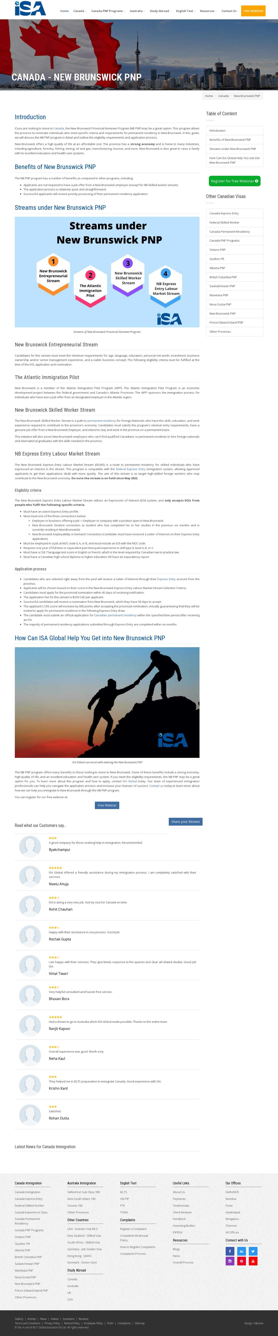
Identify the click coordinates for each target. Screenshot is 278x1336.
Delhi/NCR (232, 1192)
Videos (54, 1319)
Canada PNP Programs (108, 11)
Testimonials (181, 1205)
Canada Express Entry (224, 213)
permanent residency (101, 421)
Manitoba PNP (219, 295)
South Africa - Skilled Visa (83, 1242)
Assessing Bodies (184, 1226)
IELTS (123, 1192)
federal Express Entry (130, 469)
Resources (208, 11)
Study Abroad (160, 11)
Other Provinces (220, 332)
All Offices (232, 1232)
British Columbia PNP (223, 277)
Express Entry (166, 579)
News (176, 1256)
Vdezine (258, 1323)
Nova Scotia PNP (220, 304)
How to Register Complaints (137, 1247)
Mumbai (231, 1199)
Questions (68, 1319)
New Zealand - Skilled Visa (84, 1236)
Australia (137, 11)
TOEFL (124, 1212)
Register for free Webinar (234, 180)
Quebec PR (217, 259)
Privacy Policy (52, 1323)
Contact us (156, 786)
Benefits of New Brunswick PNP (230, 140)
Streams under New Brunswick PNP (233, 149)
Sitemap (140, 1323)
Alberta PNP (217, 268)
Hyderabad (233, 1212)
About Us (179, 1192)
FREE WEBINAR (253, 11)
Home (64, 11)
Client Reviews (182, 1212)
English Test (185, 11)
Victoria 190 (74, 1205)
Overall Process (183, 1262)
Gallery (19, 1319)
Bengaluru (232, 1219)
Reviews (83, 1319)
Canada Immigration (27, 1192)
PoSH (110, 1323)
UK (69, 1293)
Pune (229, 1205)
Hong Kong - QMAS (79, 1256)
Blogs (176, 1249)
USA (70, 1299)
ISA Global (130, 781)
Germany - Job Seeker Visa (84, 1249)
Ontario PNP (218, 250)
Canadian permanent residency (115, 615)
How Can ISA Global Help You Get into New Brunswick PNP (235, 160)
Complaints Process (133, 1254)
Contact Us (230, 11)
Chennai (231, 1226)
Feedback (179, 1219)
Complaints (124, 1323)
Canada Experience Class (31, 1212)
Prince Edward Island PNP (226, 322)
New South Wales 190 (81, 1199)
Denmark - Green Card (82, 1262)
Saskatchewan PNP (222, 286)
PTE (122, 1205)
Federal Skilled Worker (224, 222)
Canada (80, 11)
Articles (31, 1319)
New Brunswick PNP (223, 313)
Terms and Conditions (27, 1323)
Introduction (217, 130)
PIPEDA (177, 1232)
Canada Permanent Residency (230, 232)
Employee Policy (93, 1323)
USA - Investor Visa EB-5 (82, 1229)
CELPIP (124, 1199)
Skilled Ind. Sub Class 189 (83, 1192)
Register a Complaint (133, 1229)
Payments (179, 1199)
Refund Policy (72, 1323)
